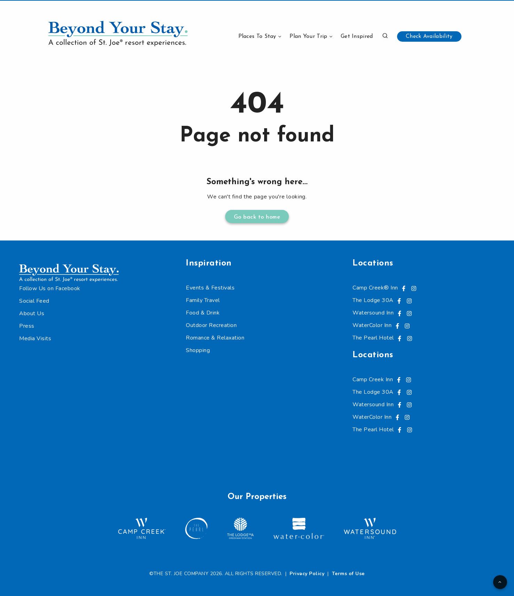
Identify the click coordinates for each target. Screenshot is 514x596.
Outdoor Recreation (211, 325)
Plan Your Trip (308, 36)
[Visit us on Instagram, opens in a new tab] (414, 288)
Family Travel (203, 300)
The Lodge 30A (373, 300)
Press (26, 326)
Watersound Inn (373, 313)
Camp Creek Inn (373, 379)
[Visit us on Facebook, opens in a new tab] (404, 288)
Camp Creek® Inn (375, 288)
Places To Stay (257, 36)
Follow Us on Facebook (49, 288)
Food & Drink (203, 313)
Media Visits (35, 338)
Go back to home (257, 217)
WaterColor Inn (372, 325)
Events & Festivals (210, 288)
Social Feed (34, 301)
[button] (385, 35)
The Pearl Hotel (373, 338)
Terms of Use (348, 573)
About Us (31, 313)
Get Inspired (357, 36)
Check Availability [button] (429, 36)
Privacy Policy (307, 573)
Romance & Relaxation (215, 338)
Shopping (198, 350)
